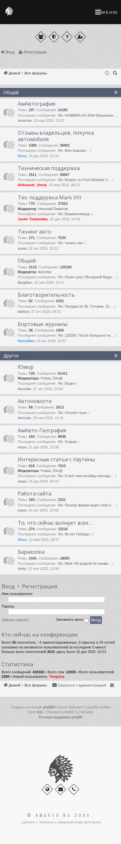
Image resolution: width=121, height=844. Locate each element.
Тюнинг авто (34, 231)
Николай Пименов (53, 209)
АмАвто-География (42, 430)
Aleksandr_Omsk (32, 185)
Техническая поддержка (49, 168)
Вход (10, 52)
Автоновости (35, 401)
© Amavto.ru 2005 (59, 815)
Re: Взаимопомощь (74, 214)
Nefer (22, 569)
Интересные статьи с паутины (56, 459)
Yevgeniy (57, 676)
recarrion (25, 120)
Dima (22, 156)
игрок (22, 248)
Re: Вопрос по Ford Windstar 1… (84, 180)
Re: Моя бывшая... (73, 150)
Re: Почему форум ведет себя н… (86, 505)
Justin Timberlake (33, 219)
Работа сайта (34, 493)
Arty (39, 712)
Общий (11, 92)
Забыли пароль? (15, 620)
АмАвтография (36, 103)
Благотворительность (46, 294)
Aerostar (45, 272)
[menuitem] (115, 73)
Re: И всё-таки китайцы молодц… (86, 476)
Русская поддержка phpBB (60, 717)
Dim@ (58, 378)
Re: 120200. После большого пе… (86, 335)
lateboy (23, 311)
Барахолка (31, 551)
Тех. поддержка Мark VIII (49, 197)
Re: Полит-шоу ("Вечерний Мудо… (86, 277)
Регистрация (35, 52)
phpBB (48, 707)
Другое (11, 355)
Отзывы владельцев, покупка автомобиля (56, 135)
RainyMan (26, 341)
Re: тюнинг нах (70, 243)
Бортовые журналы (42, 324)
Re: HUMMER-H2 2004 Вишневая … (87, 115)
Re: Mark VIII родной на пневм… (84, 563)
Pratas (46, 378)
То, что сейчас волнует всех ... (55, 522)
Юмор (26, 366)
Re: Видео (66, 383)
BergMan (25, 282)
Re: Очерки (67, 442)
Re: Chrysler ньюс (72, 413)
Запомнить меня (72, 620)
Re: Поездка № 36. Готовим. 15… (85, 306)
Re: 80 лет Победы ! (74, 534)
